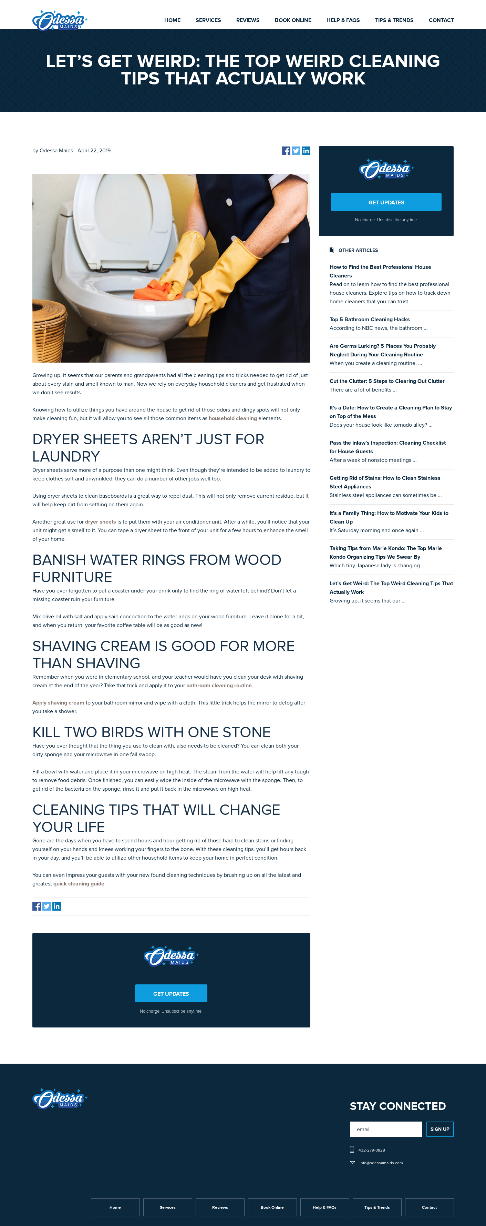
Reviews (248, 20)
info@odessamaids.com (381, 1163)
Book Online (293, 20)
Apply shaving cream (58, 703)
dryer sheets (100, 522)
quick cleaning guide (78, 883)
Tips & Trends (394, 20)
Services (208, 20)
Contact (441, 20)
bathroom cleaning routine (219, 685)
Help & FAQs (343, 20)
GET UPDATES (171, 994)
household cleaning (233, 418)
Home (172, 20)
